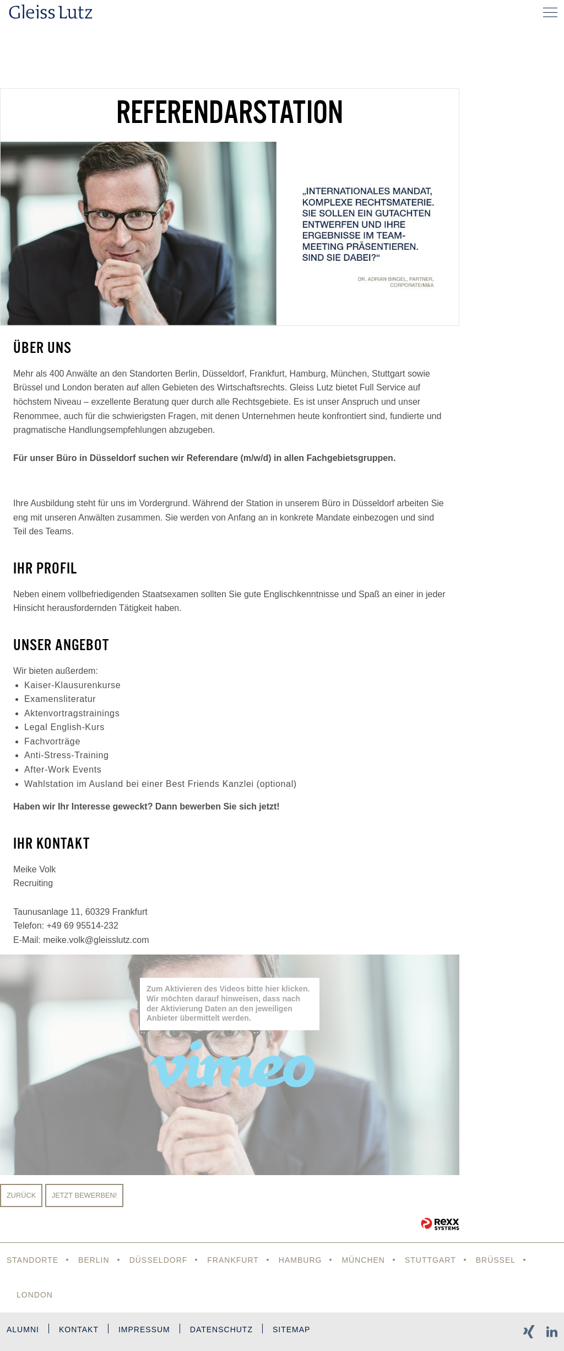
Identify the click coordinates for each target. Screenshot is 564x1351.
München (363, 1260)
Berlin (94, 1260)
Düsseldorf (158, 1260)
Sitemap (291, 1329)
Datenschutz (221, 1329)
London (35, 1294)
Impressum (144, 1329)
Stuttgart (430, 1260)
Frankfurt (233, 1260)
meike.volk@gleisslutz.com (96, 940)
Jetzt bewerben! (84, 1195)
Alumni (23, 1329)
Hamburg (300, 1260)
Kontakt (79, 1329)
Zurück (21, 1195)
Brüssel (496, 1260)
